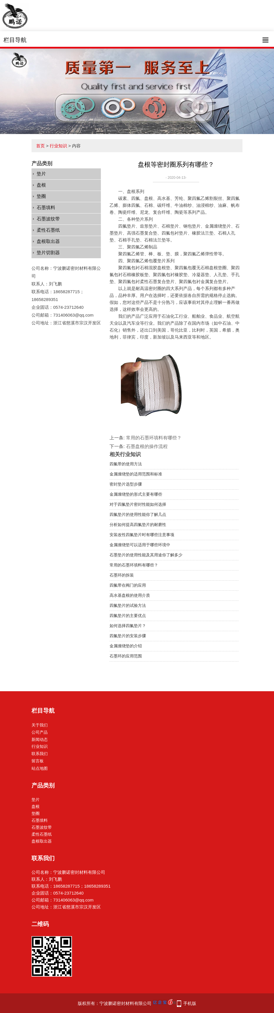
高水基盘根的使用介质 (130, 595)
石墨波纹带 (48, 218)
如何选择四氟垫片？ (128, 625)
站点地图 (40, 768)
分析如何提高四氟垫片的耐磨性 (138, 524)
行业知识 (58, 145)
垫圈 (41, 196)
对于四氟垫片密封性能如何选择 (138, 504)
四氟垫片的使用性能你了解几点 (138, 514)
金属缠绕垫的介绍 (126, 646)
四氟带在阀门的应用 (128, 585)
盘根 (41, 185)
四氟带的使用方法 (126, 464)
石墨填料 (46, 207)
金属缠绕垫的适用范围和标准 (136, 474)
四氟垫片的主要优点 (128, 615)
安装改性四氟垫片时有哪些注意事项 (142, 534)
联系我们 (40, 753)
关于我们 (40, 725)
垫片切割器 (48, 252)
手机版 (189, 1003)
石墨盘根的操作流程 (147, 446)
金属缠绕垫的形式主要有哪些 (136, 494)
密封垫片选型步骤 (126, 484)
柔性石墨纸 (48, 230)
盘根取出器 (48, 241)
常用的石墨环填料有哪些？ (154, 437)
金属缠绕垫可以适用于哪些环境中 (140, 544)
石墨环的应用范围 (126, 656)
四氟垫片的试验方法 (128, 605)
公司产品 (40, 732)
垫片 (41, 173)
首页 (40, 145)
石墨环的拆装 (122, 575)
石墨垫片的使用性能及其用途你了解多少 (146, 555)
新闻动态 (40, 739)
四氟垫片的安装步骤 (128, 635)
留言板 (38, 761)
